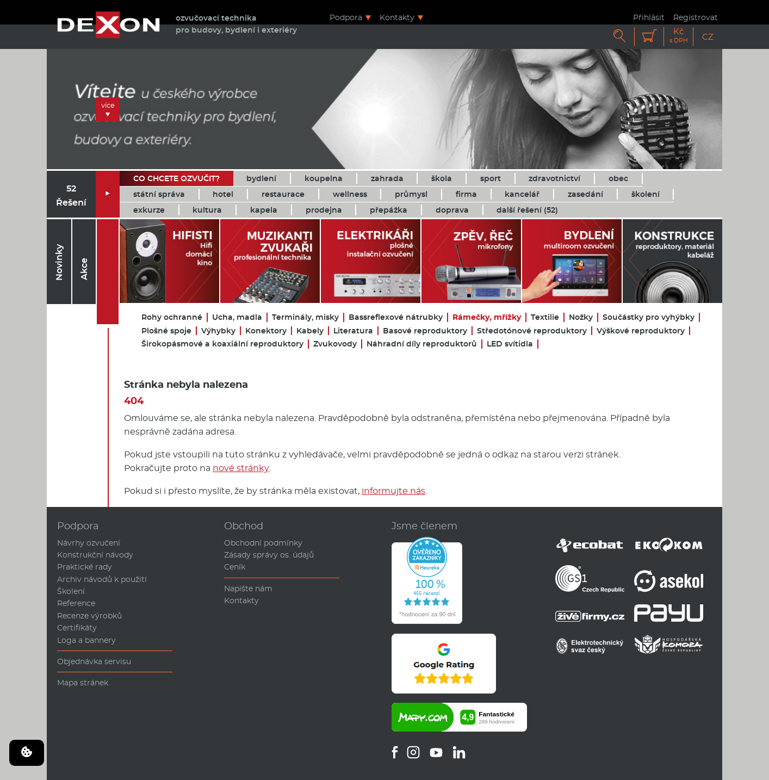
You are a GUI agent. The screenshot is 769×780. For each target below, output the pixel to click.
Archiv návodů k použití (102, 579)
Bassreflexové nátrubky (396, 317)
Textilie (545, 317)
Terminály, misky (305, 317)
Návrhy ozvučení (88, 543)
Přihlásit (649, 17)
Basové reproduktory (425, 331)
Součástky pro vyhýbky (648, 317)
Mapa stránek (82, 683)
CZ (708, 37)
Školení (71, 591)
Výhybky (218, 331)
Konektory (266, 331)
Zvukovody (335, 344)
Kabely (310, 331)
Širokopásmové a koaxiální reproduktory (222, 344)
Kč (678, 35)
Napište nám (248, 588)
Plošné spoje (166, 331)
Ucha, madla (237, 317)
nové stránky (241, 468)
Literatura (353, 331)
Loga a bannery (86, 640)
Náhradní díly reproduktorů (422, 344)
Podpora (346, 17)
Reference (76, 603)
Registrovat (695, 17)
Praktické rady (84, 567)
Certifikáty (77, 628)
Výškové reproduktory (641, 331)
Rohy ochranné (171, 317)
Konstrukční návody (95, 555)
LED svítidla (510, 344)
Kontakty (397, 17)
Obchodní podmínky (263, 543)
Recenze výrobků (89, 616)
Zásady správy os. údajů (269, 555)
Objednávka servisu (94, 661)
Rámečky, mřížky (486, 317)
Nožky (581, 317)
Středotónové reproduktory (532, 331)
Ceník (234, 567)
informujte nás (393, 491)
